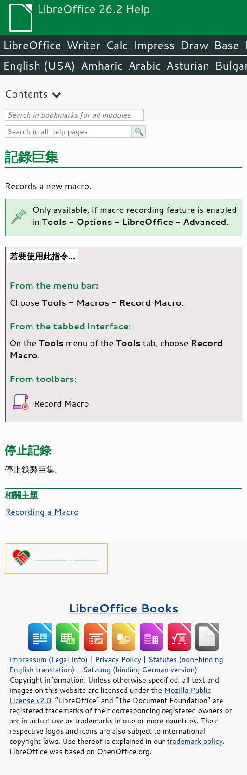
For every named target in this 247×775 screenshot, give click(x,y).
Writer (83, 45)
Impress (154, 45)
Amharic (102, 65)
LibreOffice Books (123, 608)
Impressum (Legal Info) (48, 659)
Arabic (144, 65)
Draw (194, 45)
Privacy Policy (118, 659)
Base (226, 45)
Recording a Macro (42, 512)
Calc (117, 45)
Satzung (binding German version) (140, 669)
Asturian (187, 65)
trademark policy (195, 741)
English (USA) (39, 65)
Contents (26, 93)
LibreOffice (32, 45)
